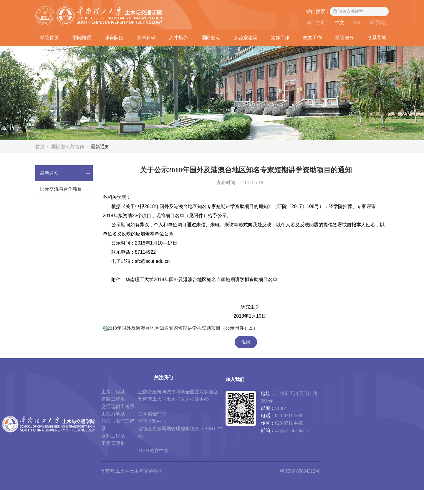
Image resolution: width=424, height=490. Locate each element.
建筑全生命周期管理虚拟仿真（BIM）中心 (180, 432)
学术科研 (146, 37)
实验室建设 (245, 37)
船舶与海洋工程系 (117, 425)
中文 (339, 22)
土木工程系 (113, 391)
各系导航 (376, 37)
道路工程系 (113, 399)
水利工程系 (113, 435)
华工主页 (315, 22)
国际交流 (210, 37)
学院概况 (81, 37)
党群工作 (280, 37)
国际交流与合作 (67, 146)
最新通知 (100, 146)
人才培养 (178, 37)
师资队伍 (114, 37)
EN (357, 22)
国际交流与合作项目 (61, 189)
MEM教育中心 (153, 450)
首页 (40, 146)
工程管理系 (113, 443)
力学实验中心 (152, 413)
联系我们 (379, 22)
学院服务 (344, 37)
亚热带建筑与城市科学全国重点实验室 (178, 391)
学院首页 (49, 37)
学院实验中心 (152, 421)
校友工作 (312, 37)
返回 (246, 342)
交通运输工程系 (117, 406)
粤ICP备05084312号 (300, 470)
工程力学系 (113, 413)
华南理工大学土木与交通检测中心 (173, 399)
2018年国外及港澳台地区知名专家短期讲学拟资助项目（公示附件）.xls (181, 328)
